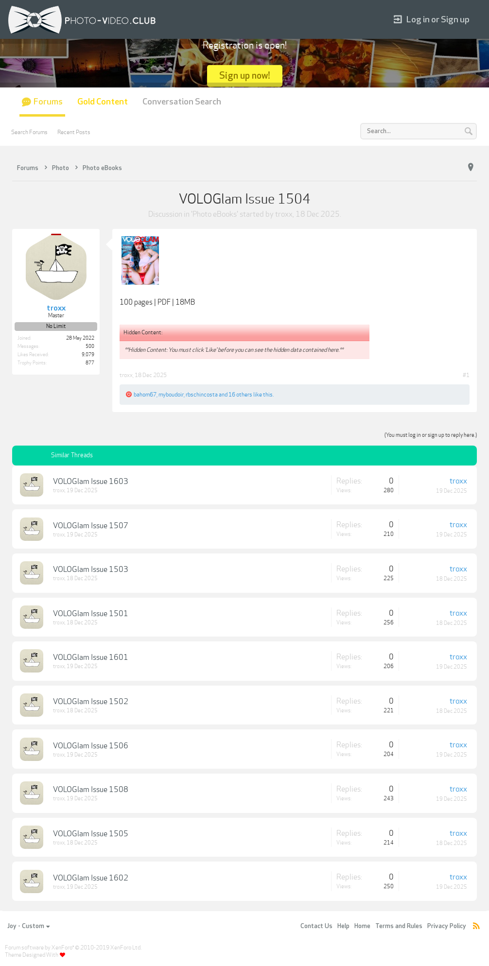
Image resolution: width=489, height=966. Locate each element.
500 (90, 346)
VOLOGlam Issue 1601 (90, 657)
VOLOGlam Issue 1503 (90, 569)
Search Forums (29, 132)
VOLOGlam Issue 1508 (90, 789)
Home (362, 926)
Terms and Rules (398, 926)
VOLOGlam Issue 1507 (90, 526)
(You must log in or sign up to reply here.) (430, 435)
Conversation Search (181, 102)
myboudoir (171, 394)
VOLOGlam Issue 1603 (90, 481)
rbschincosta (202, 394)
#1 (466, 375)
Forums (48, 102)
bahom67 (145, 394)
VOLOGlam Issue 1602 (90, 878)
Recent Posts (73, 132)
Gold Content (102, 102)
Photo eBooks (214, 214)
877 (90, 363)
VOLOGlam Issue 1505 (90, 834)
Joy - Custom (28, 926)
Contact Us (316, 926)
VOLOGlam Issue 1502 (90, 702)
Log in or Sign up (432, 20)
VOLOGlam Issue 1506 (90, 746)
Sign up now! (244, 75)
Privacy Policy (446, 926)
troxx (284, 214)
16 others (240, 394)
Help (343, 926)
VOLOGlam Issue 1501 (90, 614)
